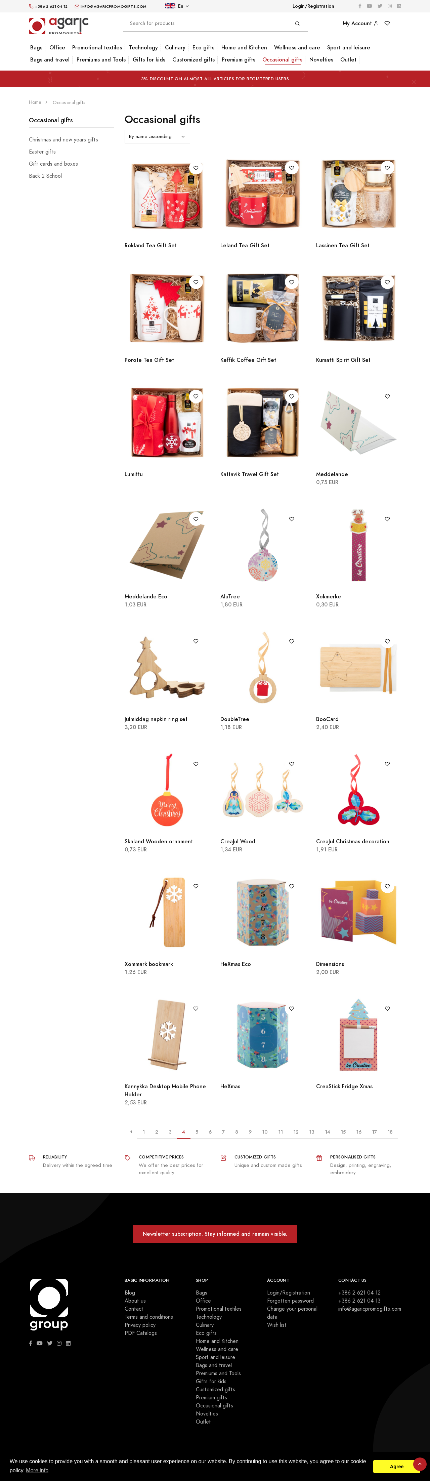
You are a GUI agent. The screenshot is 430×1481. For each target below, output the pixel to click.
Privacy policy (140, 1325)
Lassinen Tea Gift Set (343, 245)
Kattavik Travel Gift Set (249, 474)
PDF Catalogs (141, 1333)
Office (57, 47)
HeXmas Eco (235, 964)
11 (280, 1131)
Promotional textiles (97, 47)
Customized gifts (193, 60)
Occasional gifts (282, 60)
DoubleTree (234, 719)
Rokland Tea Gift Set (151, 245)
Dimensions (330, 964)
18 (390, 1131)
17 (374, 1131)
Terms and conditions (149, 1317)
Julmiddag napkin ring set (156, 719)
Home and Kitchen (244, 47)
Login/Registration (313, 6)
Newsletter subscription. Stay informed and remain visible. (215, 1234)
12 (296, 1131)
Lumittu (134, 474)
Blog (130, 1293)
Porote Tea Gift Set (149, 360)
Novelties (321, 60)
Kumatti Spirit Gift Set (343, 360)
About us (135, 1301)
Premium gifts (238, 60)
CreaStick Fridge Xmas (344, 1086)
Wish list (277, 1325)
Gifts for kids (149, 60)
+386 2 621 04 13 (359, 1301)
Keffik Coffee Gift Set (248, 360)
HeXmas (230, 1086)
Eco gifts (203, 47)
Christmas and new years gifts (63, 139)
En (174, 6)
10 (265, 1131)
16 (358, 1131)
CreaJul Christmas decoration (352, 841)
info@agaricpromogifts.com (369, 1309)
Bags (36, 47)
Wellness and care (297, 47)
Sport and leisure (348, 47)
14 (327, 1131)
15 (343, 1131)
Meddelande (332, 474)
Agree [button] (397, 1466)
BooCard (327, 719)
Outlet (348, 60)
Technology (143, 47)
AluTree (230, 596)
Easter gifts (42, 152)
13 (311, 1131)
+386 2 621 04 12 (359, 1293)
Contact (134, 1309)
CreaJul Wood (237, 841)
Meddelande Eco (146, 596)
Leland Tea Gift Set (244, 245)
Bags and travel (50, 60)
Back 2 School (45, 176)
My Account (361, 23)
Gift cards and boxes (53, 164)
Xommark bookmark (149, 964)
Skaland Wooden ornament (159, 841)
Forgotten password (290, 1301)
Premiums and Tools (101, 60)
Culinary (175, 47)
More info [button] (37, 1470)
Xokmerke (328, 596)
